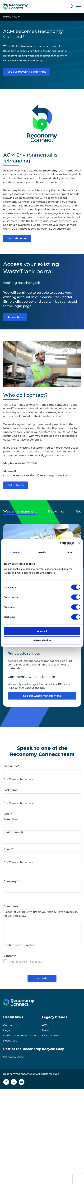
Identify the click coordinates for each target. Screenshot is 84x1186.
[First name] (42, 773)
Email (8, 813)
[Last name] (42, 797)
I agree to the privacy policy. (26, 961)
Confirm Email (13, 832)
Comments (11, 906)
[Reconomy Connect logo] (15, 6)
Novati (46, 1030)
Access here (15, 317)
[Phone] (42, 856)
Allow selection (42, 640)
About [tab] (69, 552)
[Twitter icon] (14, 1082)
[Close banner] (79, 543)
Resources (10, 1040)
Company (11, 881)
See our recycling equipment (26, 71)
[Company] (42, 889)
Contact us (10, 1025)
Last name (11, 790)
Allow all (42, 631)
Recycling (56, 511)
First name (11, 766)
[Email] (42, 827)
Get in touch (15, 485)
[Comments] (42, 932)
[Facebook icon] (6, 1082)
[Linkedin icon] (21, 1082)
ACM (45, 1025)
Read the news (17, 238)
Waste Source (51, 1035)
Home (7, 16)
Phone (8, 849)
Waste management (20, 511)
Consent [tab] (15, 552)
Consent (10, 955)
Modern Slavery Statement (21, 1035)
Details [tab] (42, 552)
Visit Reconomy (13, 1057)
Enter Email (11, 819)
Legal (6, 1030)
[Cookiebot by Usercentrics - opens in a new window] (60, 543)
